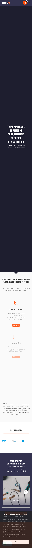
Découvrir (16, 325)
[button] (29, 2)
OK (16, 542)
